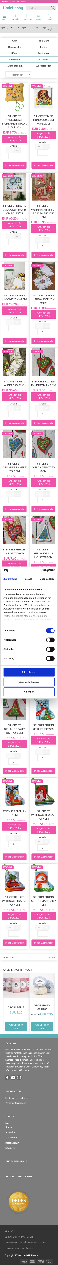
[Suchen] (53, 8)
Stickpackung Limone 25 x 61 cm (14, 297)
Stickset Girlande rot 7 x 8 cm (43, 467)
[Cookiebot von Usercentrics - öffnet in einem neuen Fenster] (42, 571)
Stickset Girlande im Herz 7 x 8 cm (14, 467)
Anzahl (13, 145)
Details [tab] (28, 579)
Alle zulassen (29, 672)
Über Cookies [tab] (47, 579)
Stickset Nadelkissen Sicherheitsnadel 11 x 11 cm (14, 121)
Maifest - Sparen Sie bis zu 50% (14, 2)
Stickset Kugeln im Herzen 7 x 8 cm (43, 383)
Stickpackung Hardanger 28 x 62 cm (44, 299)
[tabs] (50, 17)
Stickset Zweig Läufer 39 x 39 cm (14, 383)
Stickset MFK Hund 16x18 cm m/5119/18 (43, 119)
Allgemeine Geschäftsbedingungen (25, 1242)
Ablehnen (29, 691)
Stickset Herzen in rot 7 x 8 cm (14, 551)
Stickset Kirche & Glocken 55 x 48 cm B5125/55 (14, 209)
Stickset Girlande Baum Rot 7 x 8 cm (14, 729)
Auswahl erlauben (29, 682)
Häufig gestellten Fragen (17, 1098)
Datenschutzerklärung (19, 1248)
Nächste (51, 957)
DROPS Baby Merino (42, 1007)
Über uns (10, 1230)
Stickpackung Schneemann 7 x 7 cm (43, 900)
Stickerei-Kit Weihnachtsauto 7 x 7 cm (14, 900)
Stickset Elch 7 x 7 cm (14, 813)
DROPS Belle (16, 1007)
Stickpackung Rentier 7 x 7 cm (43, 727)
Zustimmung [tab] (10, 579)
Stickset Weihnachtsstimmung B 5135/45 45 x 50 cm (43, 211)
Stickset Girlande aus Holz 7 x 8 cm (43, 553)
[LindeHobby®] (13, 7)
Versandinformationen (16, 1103)
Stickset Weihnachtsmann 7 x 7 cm (43, 815)
